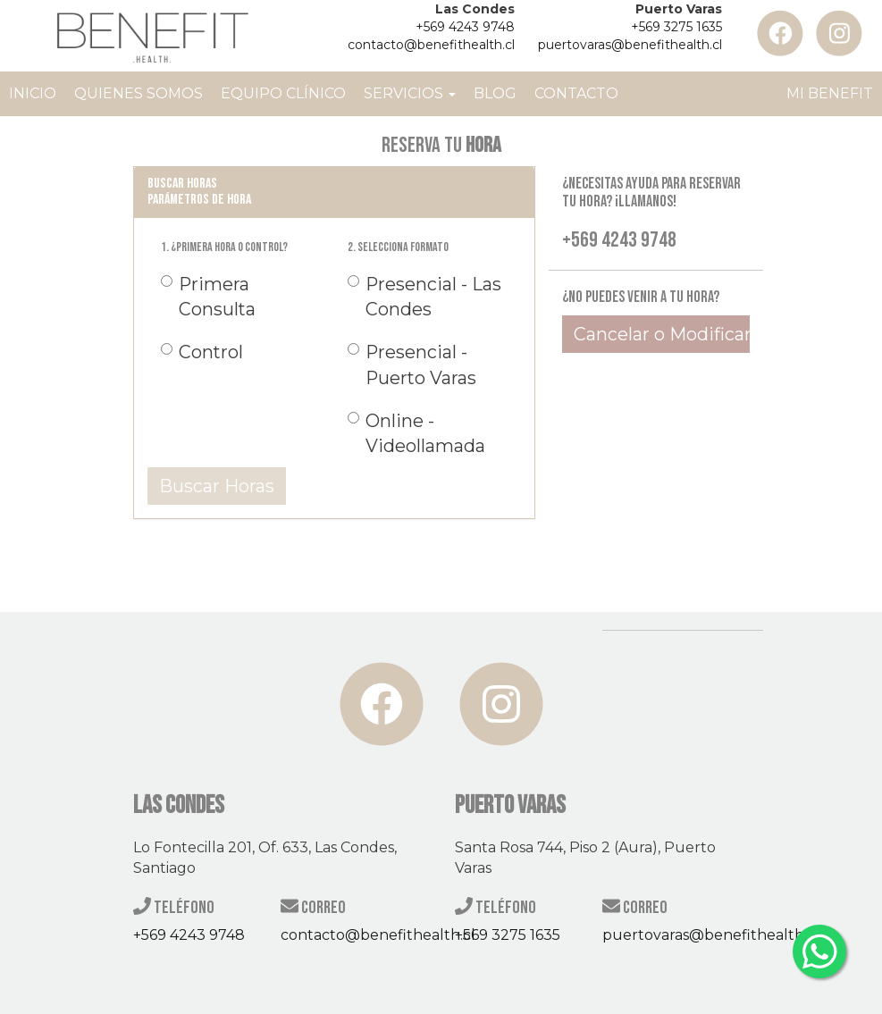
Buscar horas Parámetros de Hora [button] (199, 191)
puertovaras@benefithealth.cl (630, 45)
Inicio (32, 93)
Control (201, 352)
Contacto (576, 93)
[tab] (334, 191)
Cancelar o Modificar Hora (662, 334)
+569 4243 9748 (465, 27)
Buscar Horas (216, 486)
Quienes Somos (138, 93)
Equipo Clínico (283, 93)
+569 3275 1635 (676, 27)
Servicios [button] (410, 93)
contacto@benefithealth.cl (431, 45)
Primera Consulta (208, 296)
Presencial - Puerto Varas (412, 364)
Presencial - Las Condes (424, 296)
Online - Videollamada (416, 433)
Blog (495, 93)
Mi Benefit (829, 93)
